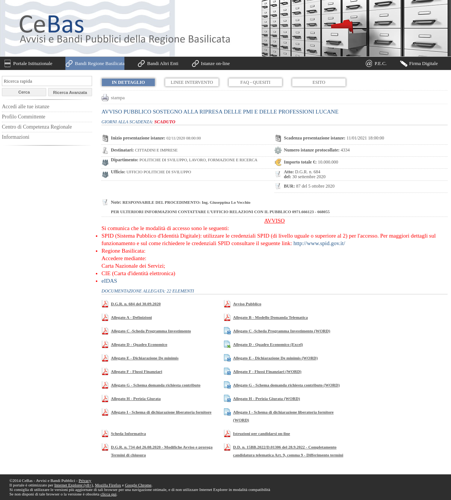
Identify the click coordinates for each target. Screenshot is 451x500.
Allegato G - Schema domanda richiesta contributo (155, 385)
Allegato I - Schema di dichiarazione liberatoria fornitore (161, 412)
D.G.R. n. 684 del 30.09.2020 (136, 304)
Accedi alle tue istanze (25, 106)
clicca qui (108, 494)
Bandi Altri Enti (162, 63)
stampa (118, 97)
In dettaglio (128, 82)
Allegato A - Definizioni (131, 317)
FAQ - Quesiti (256, 82)
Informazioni (15, 137)
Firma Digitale (423, 63)
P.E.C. (381, 63)
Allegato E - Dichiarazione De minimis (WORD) (275, 358)
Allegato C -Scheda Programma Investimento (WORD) (281, 331)
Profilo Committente (23, 117)
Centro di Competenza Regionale (37, 127)
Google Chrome (138, 485)
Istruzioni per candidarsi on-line (261, 433)
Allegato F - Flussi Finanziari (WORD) (267, 371)
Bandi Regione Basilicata (99, 63)
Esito (319, 82)
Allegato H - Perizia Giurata (136, 398)
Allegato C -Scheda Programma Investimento (151, 331)
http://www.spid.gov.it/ (319, 243)
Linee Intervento (192, 82)
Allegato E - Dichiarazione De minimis (145, 358)
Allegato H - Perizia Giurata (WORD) (266, 398)
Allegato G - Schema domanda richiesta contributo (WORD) (286, 385)
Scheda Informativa (128, 433)
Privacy (85, 480)
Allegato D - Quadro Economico (139, 344)
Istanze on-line (215, 63)
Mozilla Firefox (108, 485)
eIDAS (109, 281)
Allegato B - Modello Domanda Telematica (270, 317)
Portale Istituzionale (32, 63)
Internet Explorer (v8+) (73, 485)
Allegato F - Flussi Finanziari (136, 371)
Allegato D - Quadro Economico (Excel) (268, 344)
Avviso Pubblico (247, 304)
